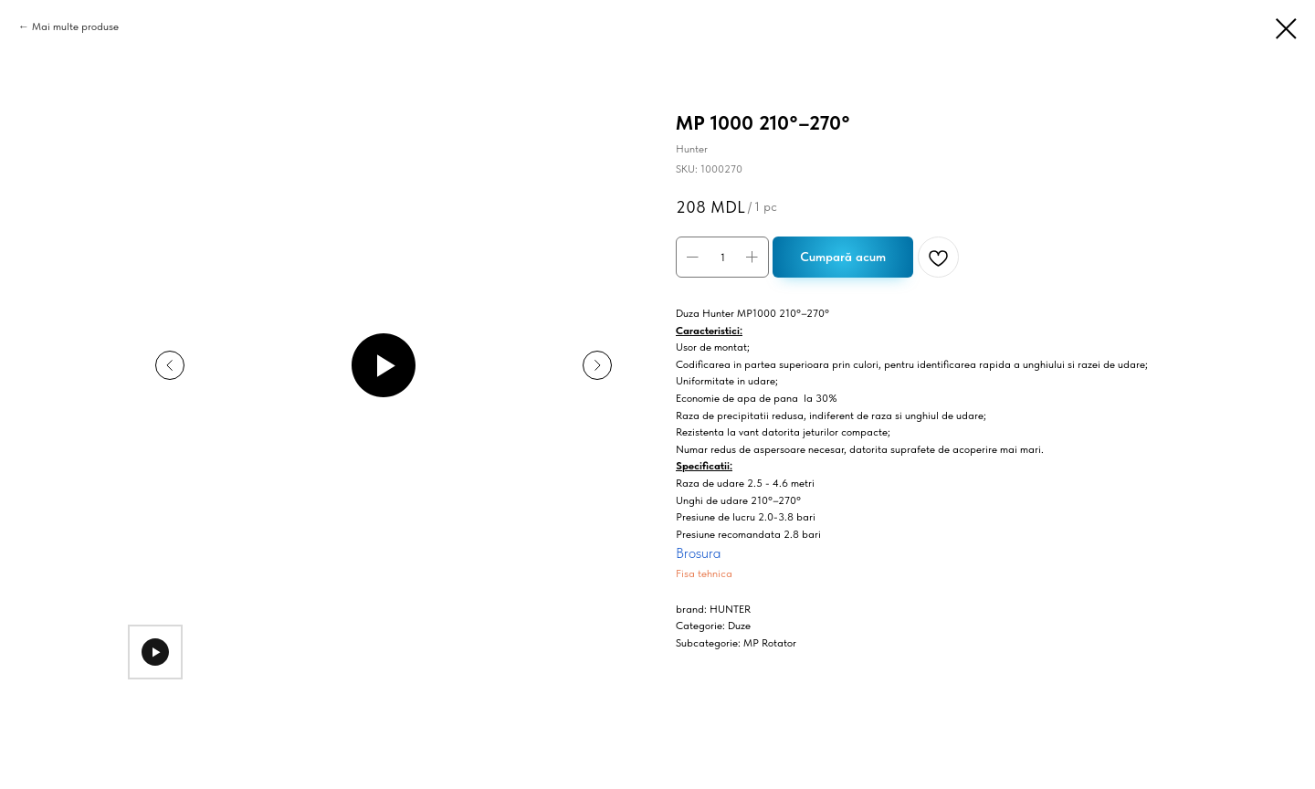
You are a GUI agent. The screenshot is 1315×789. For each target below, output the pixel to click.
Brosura (698, 553)
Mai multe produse (75, 26)
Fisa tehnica (704, 573)
